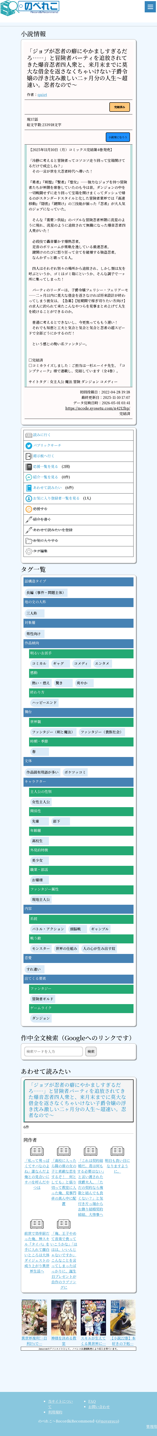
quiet (42, 94)
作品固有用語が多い (42, 772)
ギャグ (58, 663)
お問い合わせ (99, 1406)
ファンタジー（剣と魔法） (53, 732)
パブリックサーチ (43, 445)
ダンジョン (41, 1018)
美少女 (37, 860)
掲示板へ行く (40, 456)
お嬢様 (37, 880)
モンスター (41, 948)
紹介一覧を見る (47, 477)
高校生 (37, 841)
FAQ (92, 1401)
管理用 (151, 1426)
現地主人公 (41, 899)
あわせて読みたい (49, 488)
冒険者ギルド (42, 999)
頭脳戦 (75, 929)
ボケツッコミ (75, 772)
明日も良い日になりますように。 (117, 1161)
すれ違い (33, 969)
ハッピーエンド (44, 702)
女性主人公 (41, 802)
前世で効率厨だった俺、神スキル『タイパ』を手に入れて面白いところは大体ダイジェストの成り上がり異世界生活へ (36, 1247)
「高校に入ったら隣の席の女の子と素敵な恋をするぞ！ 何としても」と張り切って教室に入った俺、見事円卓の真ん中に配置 (63, 1177)
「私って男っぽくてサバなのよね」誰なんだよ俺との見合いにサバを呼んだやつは (36, 1169)
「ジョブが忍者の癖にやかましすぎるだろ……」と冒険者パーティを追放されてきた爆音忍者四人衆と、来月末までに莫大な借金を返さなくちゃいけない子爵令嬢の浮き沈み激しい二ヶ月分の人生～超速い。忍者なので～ (77, 68)
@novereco (108, 1421)
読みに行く (38, 435)
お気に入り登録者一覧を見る (58, 498)
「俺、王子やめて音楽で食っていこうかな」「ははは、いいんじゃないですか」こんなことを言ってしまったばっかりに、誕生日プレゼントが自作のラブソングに (63, 1255)
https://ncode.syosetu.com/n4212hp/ (97, 408)
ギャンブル (100, 929)
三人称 (31, 613)
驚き (59, 683)
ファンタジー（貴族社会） (102, 732)
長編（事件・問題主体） (46, 592)
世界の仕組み (66, 948)
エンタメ (102, 663)
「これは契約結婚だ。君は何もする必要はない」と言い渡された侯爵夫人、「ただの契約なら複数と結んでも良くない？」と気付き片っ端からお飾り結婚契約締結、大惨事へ (90, 1182)
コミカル (39, 663)
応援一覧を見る (47, 467)
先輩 (35, 821)
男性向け (33, 634)
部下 (56, 821)
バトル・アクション (48, 929)
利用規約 (55, 1412)
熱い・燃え (41, 683)
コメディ (81, 663)
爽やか (82, 683)
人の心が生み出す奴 (99, 948)
